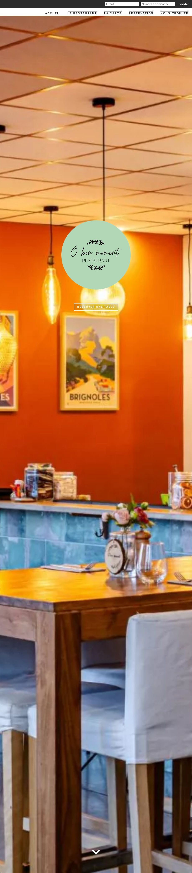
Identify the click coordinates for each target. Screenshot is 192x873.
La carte (113, 13)
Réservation (141, 13)
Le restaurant (82, 13)
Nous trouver (174, 13)
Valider (183, 4)
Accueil (53, 13)
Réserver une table (96, 307)
